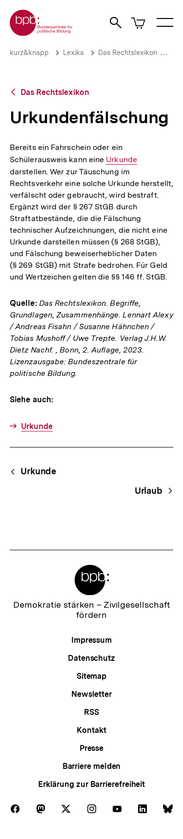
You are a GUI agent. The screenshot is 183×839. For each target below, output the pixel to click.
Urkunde (121, 160)
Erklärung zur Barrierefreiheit (91, 784)
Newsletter (91, 694)
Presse (91, 748)
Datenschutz (91, 658)
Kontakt (91, 730)
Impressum (91, 640)
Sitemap (91, 676)
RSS (91, 712)
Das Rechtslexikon (127, 52)
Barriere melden (91, 766)
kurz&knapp (29, 52)
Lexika (73, 52)
